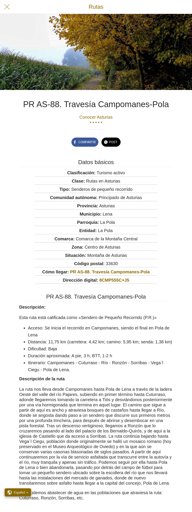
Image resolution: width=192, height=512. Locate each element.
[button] (18, 492)
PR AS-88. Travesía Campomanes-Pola (110, 271)
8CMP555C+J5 (114, 280)
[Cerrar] (7, 7)
